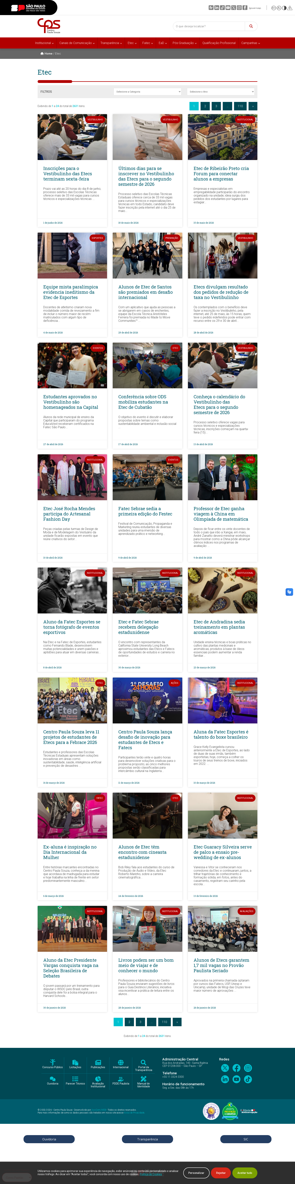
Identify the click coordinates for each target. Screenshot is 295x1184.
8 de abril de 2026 (52, 667)
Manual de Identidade (143, 1085)
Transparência (109, 43)
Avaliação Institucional (98, 1085)
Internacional (120, 1067)
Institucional (43, 43)
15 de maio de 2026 (204, 222)
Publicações (98, 1067)
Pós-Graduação (183, 43)
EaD (161, 43)
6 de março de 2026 (53, 895)
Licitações (75, 1067)
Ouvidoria (52, 1083)
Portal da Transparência (143, 1069)
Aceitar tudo (244, 1172)
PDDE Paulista (121, 1083)
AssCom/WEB (98, 1110)
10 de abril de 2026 (52, 557)
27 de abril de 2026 (53, 444)
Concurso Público (52, 1067)
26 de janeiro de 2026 (205, 1007)
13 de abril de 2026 (203, 444)
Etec (131, 43)
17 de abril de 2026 (128, 444)
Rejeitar (219, 1172)
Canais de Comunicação (75, 43)
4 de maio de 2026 (53, 332)
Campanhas (249, 43)
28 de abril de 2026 (203, 332)
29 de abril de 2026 (128, 332)
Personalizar (194, 1172)
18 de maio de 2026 (128, 222)
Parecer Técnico (75, 1083)
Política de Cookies (161, 1174)
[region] (147, 1173)
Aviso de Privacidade (134, 1112)
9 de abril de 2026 (127, 557)
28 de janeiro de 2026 (129, 1007)
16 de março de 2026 (54, 782)
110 (240, 106)
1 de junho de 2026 (52, 222)
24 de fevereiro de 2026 (130, 895)
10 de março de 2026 (204, 782)
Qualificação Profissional (219, 43)
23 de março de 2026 (204, 667)
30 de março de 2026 (129, 667)
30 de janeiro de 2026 (54, 1007)
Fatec (146, 43)
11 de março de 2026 (128, 782)
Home (46, 53)
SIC (246, 1139)
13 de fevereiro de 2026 (206, 895)
